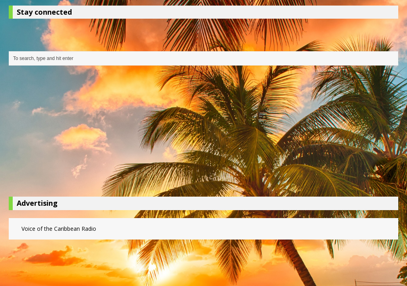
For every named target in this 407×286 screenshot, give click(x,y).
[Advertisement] (203, 133)
